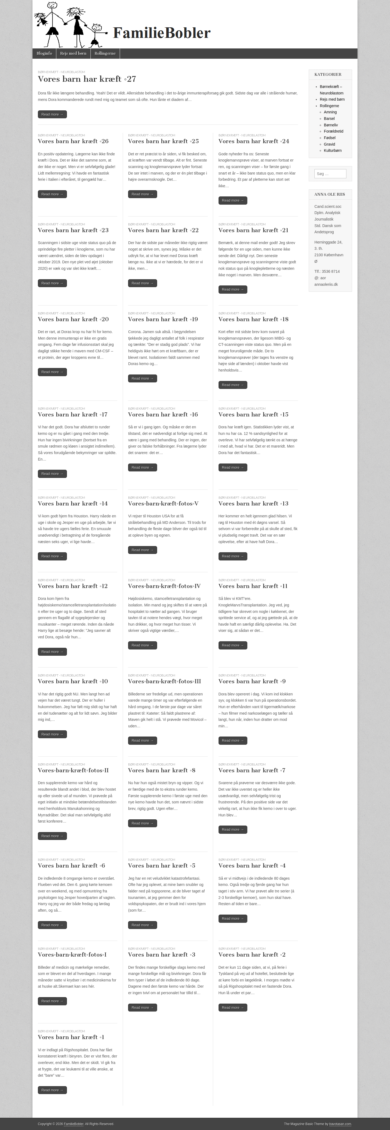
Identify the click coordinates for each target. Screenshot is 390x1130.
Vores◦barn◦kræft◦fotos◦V (163, 503)
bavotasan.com (340, 1124)
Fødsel (330, 138)
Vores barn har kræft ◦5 (161, 865)
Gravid (329, 144)
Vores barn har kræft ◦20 (73, 319)
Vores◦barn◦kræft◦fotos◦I (72, 954)
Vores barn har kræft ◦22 (163, 230)
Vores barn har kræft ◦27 (87, 79)
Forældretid (333, 131)
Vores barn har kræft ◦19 (163, 319)
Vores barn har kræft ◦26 (73, 141)
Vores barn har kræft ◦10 (73, 681)
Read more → (52, 114)
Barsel (329, 118)
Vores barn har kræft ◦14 (73, 503)
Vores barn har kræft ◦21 (253, 230)
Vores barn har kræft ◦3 (161, 954)
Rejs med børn (73, 53)
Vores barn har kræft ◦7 (252, 770)
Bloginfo (44, 53)
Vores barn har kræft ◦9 (252, 681)
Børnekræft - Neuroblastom (61, 72)
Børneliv (331, 125)
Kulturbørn (333, 150)
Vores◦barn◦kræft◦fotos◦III (164, 681)
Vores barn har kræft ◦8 (162, 770)
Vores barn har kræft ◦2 (252, 954)
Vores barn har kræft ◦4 (252, 865)
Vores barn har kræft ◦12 (73, 586)
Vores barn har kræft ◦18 (254, 319)
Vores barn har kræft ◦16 (163, 414)
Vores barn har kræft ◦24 (254, 141)
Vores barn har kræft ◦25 (163, 141)
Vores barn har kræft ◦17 (73, 414)
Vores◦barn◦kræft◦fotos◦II (73, 770)
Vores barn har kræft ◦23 (73, 230)
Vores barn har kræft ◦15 (253, 414)
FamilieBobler (73, 1124)
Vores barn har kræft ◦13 (253, 503)
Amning (330, 112)
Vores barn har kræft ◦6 (71, 865)
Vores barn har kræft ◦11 (253, 586)
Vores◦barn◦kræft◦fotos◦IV (164, 586)
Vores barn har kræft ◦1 (71, 1037)
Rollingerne (105, 53)
